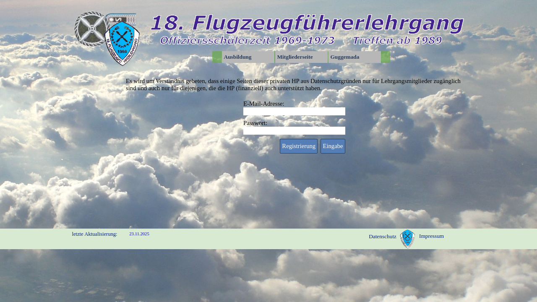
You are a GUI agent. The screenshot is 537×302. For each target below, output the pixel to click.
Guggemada (345, 57)
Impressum (431, 236)
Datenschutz (382, 236)
